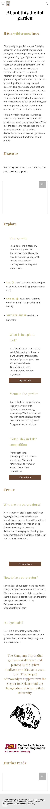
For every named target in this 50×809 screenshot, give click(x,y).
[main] (25, 15)
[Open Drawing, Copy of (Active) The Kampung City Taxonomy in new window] (42, 184)
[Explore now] (25, 380)
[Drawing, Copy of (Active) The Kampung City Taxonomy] (25, 197)
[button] (3, 3)
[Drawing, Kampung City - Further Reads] (25, 782)
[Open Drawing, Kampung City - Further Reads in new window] (42, 776)
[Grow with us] (25, 564)
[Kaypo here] (25, 477)
